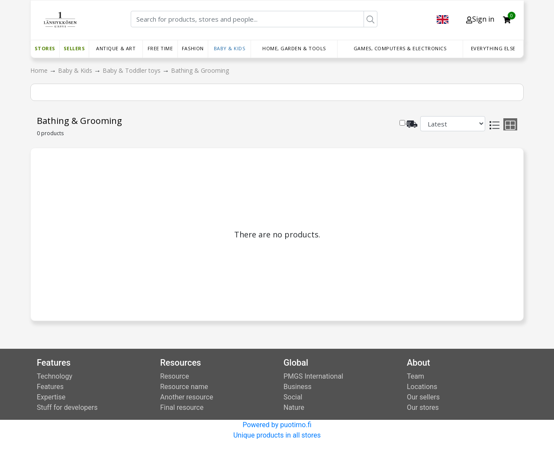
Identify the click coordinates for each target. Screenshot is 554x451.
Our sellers (423, 397)
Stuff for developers (67, 407)
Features (50, 387)
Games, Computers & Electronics (400, 48)
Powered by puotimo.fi (276, 425)
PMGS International (313, 376)
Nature (293, 407)
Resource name (184, 387)
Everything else (493, 48)
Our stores (423, 407)
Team (415, 376)
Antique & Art (115, 48)
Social (292, 397)
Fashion (193, 48)
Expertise (51, 397)
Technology (54, 376)
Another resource (186, 397)
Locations (422, 387)
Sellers (74, 48)
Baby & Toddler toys (132, 70)
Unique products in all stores (277, 435)
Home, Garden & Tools (294, 48)
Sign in (480, 19)
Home (39, 70)
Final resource (181, 407)
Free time (160, 48)
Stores (45, 48)
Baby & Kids (229, 48)
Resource (174, 376)
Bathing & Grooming (200, 70)
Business (297, 387)
